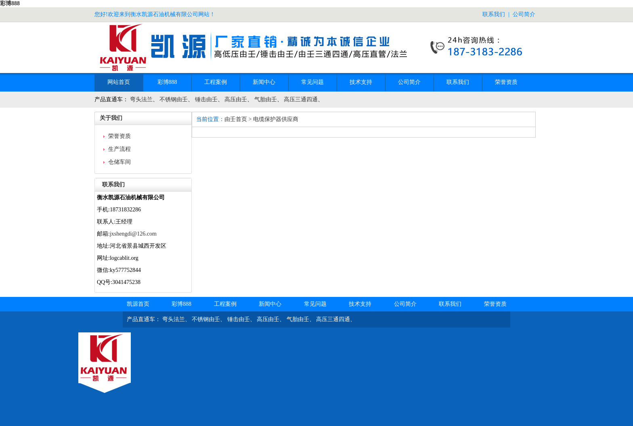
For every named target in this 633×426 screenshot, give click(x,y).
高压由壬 (235, 99)
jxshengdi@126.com (133, 234)
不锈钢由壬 (173, 99)
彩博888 (10, 3)
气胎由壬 (265, 99)
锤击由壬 (206, 99)
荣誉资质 (506, 82)
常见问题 (312, 82)
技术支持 (361, 82)
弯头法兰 (141, 99)
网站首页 (118, 82)
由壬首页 (235, 119)
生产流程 (119, 149)
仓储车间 (119, 162)
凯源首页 (138, 304)
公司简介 (524, 14)
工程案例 (215, 82)
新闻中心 (264, 82)
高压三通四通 (301, 99)
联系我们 (493, 14)
